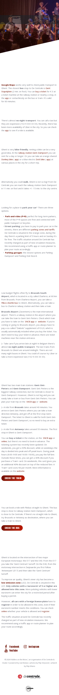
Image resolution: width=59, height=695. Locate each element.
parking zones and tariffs (43, 229)
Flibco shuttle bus (9, 302)
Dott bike (40, 159)
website (42, 321)
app (7, 98)
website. (44, 401)
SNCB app (29, 321)
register (45, 611)
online (4, 441)
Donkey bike (7, 159)
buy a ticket (40, 91)
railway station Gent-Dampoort (33, 152)
